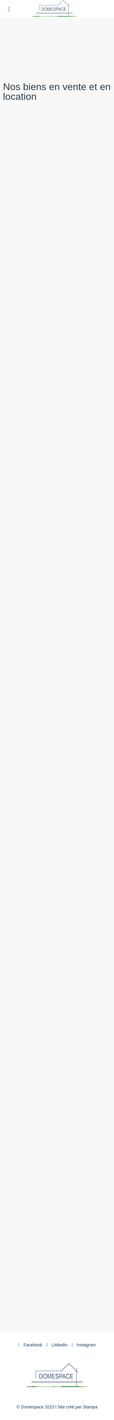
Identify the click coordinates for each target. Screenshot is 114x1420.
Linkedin (57, 1344)
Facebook (30, 1344)
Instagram (84, 1344)
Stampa (90, 1406)
